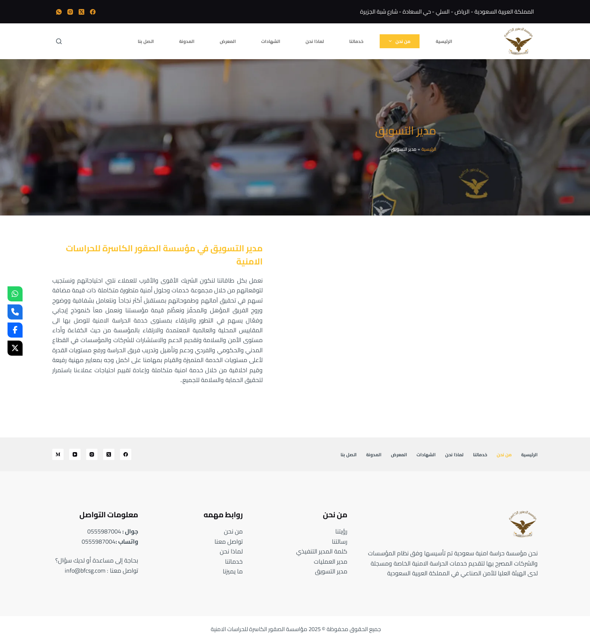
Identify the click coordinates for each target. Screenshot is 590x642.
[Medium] (58, 454)
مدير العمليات (330, 561)
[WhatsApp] (59, 12)
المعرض (228, 41)
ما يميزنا (233, 571)
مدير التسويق (331, 571)
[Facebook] (93, 12)
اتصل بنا (146, 41)
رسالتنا (339, 541)
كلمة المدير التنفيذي (321, 551)
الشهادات (270, 41)
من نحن (398, 41)
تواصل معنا (228, 541)
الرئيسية (444, 41)
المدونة (187, 41)
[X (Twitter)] (81, 12)
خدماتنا (356, 41)
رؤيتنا (341, 531)
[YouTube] (75, 454)
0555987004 (104, 531)
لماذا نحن (315, 41)
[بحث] (59, 41)
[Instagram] (70, 12)
